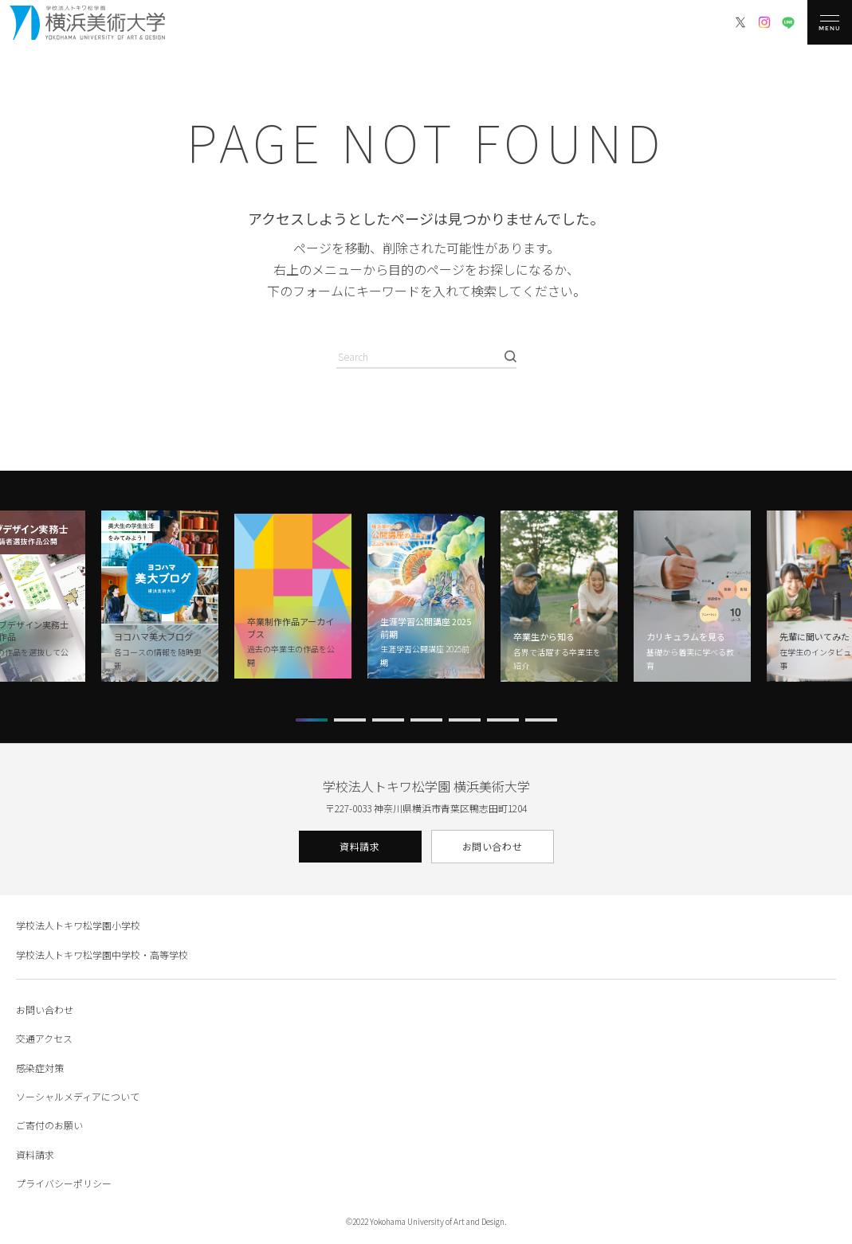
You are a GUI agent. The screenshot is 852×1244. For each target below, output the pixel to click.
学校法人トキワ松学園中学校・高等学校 (102, 954)
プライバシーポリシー (64, 1183)
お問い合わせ (492, 846)
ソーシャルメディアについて (77, 1096)
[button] (312, 720)
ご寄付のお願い (49, 1125)
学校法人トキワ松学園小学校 (78, 925)
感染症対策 (40, 1067)
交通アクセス (44, 1038)
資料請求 (359, 846)
